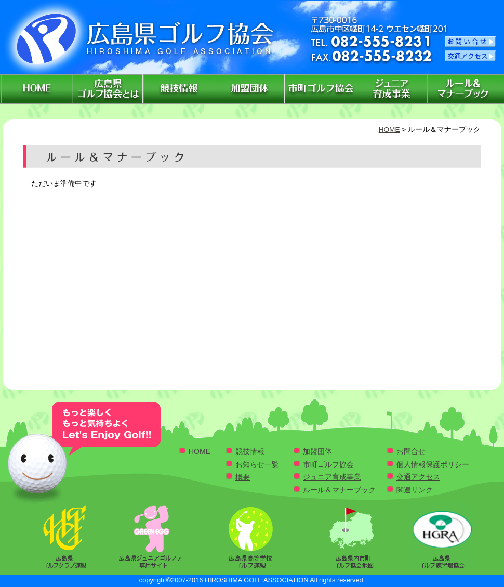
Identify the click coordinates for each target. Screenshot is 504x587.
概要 (242, 477)
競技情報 (249, 451)
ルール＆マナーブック (339, 490)
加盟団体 (317, 451)
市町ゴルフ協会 (328, 464)
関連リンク (414, 490)
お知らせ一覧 (257, 464)
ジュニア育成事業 (332, 477)
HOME (389, 130)
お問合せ (411, 451)
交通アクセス (418, 477)
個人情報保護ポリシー (432, 464)
